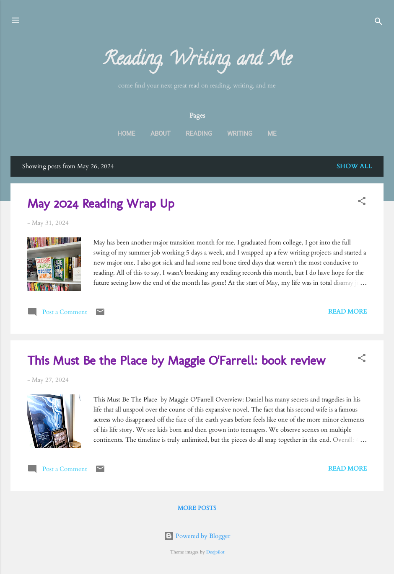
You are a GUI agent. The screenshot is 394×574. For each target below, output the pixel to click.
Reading (199, 133)
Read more (347, 311)
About (160, 133)
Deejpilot (215, 552)
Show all (354, 166)
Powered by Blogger (197, 536)
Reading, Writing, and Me (197, 60)
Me (272, 133)
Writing (239, 133)
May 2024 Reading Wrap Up (100, 203)
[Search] (378, 23)
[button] (362, 202)
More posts (197, 508)
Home (126, 133)
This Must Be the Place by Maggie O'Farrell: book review (176, 360)
